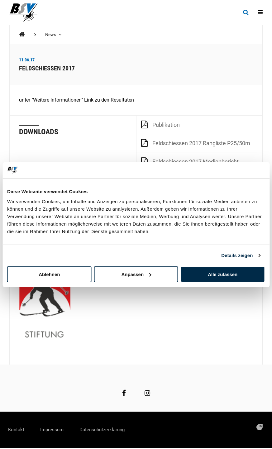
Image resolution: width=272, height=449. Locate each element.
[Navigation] (260, 12)
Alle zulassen (222, 274)
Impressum (57, 430)
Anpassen (136, 274)
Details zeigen (237, 255)
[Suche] (245, 12)
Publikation (160, 124)
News (53, 34)
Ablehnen (49, 274)
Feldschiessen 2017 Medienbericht (190, 161)
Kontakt (17, 430)
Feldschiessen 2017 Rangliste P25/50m (195, 142)
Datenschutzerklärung (112, 430)
